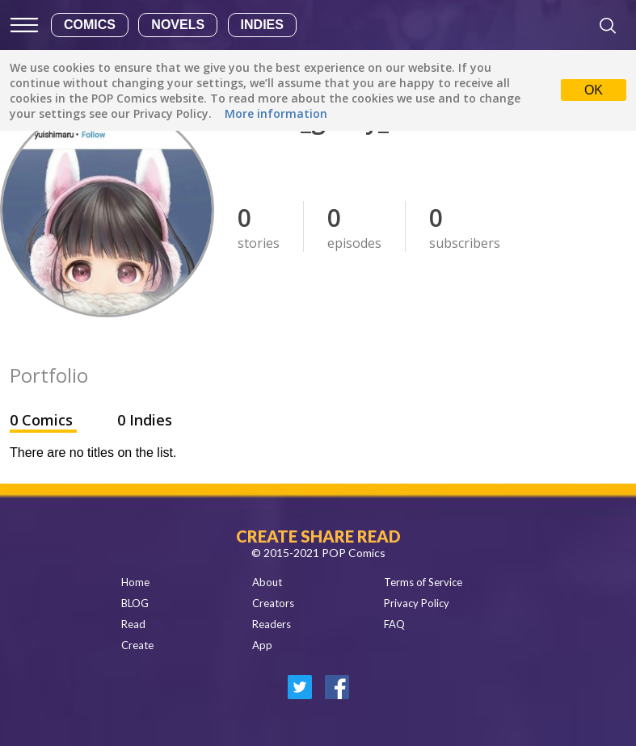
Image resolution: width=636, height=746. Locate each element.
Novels (177, 24)
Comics (90, 24)
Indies (262, 24)
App (262, 645)
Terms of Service (423, 582)
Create (137, 645)
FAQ (394, 624)
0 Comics (43, 420)
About (267, 582)
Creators (273, 603)
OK (593, 90)
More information (276, 113)
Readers (271, 624)
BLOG (135, 603)
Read (133, 624)
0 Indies (144, 420)
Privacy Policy (416, 603)
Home (135, 582)
